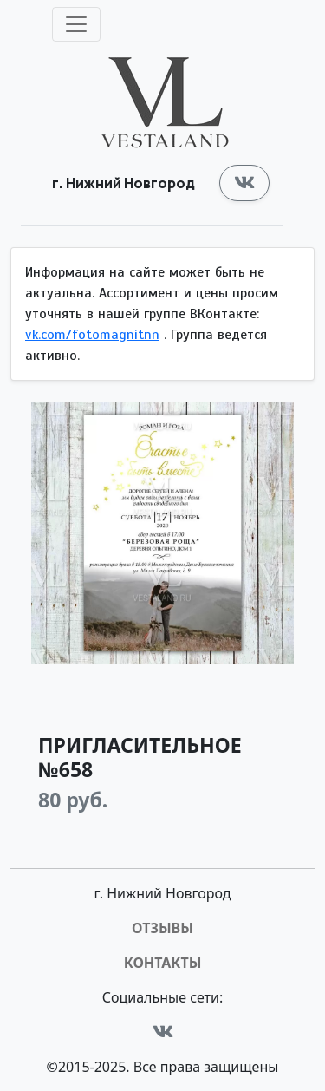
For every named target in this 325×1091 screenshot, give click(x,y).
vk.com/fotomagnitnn (92, 334)
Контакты (163, 962)
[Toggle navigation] (76, 24)
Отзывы (162, 927)
